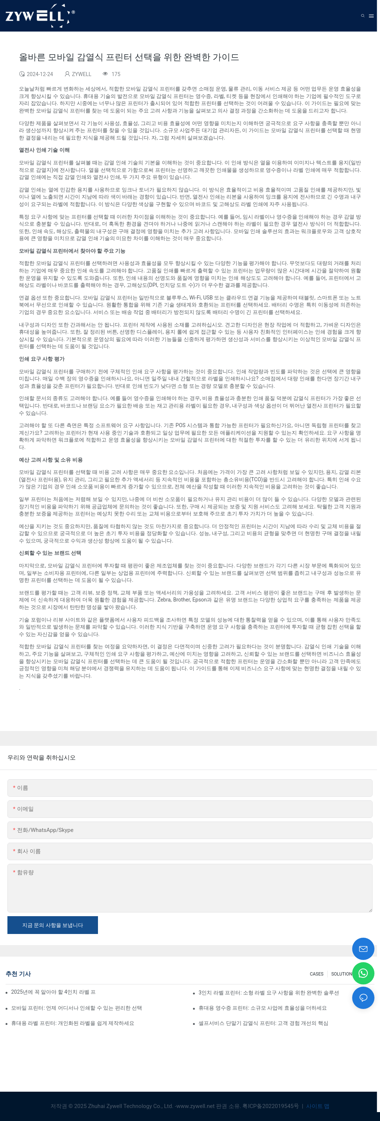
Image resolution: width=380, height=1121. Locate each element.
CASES (317, 974)
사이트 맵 (317, 1106)
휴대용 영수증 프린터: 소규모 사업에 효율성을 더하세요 (263, 1008)
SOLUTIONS (343, 974)
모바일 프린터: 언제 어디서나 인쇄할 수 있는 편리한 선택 (76, 1008)
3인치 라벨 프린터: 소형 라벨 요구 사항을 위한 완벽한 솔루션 (269, 993)
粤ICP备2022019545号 (271, 1106)
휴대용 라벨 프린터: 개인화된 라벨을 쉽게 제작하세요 (72, 1023)
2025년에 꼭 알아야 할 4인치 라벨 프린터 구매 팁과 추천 (53, 992)
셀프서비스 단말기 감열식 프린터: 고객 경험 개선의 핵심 (263, 1023)
